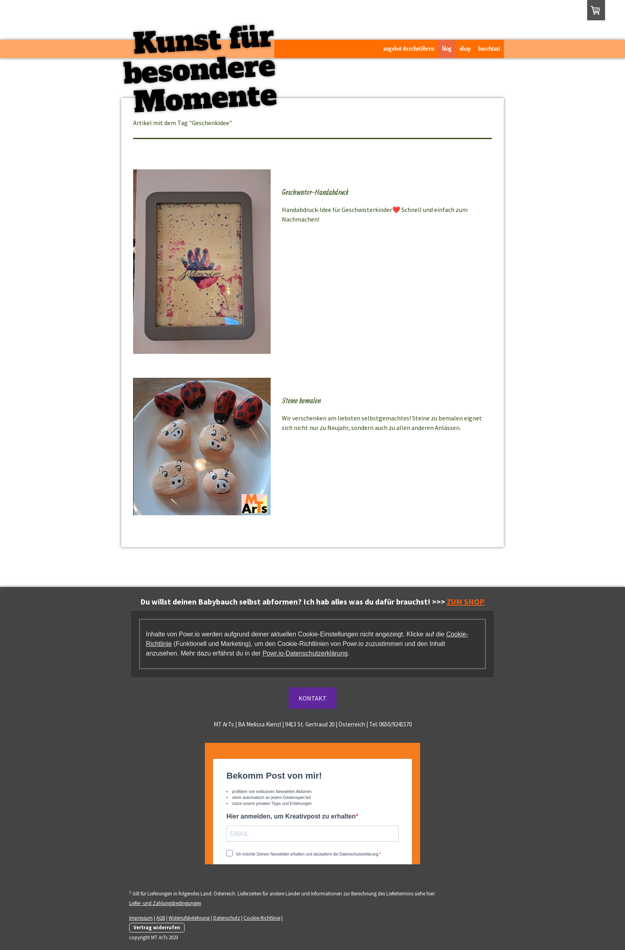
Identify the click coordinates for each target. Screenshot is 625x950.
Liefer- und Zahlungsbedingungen (165, 903)
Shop (465, 49)
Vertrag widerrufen (157, 927)
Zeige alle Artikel (468, 123)
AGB (160, 918)
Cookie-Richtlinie (262, 918)
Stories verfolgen (311, 174)
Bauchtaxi (489, 49)
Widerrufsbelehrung (189, 918)
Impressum (141, 918)
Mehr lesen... (298, 233)
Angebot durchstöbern (408, 49)
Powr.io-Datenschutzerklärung (305, 653)
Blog (447, 49)
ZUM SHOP (466, 602)
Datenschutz (226, 918)
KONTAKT (312, 698)
